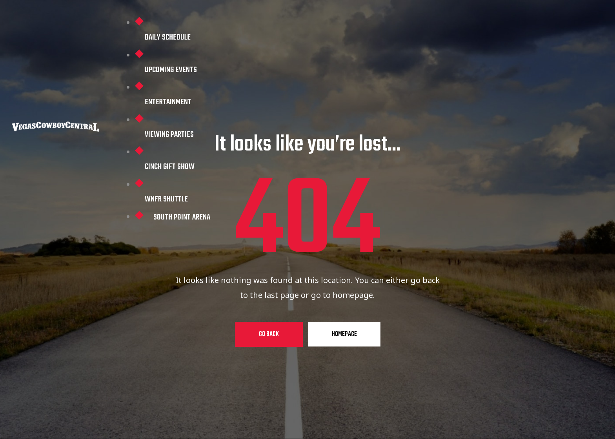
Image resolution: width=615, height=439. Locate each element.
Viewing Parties (169, 135)
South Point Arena (181, 217)
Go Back (269, 334)
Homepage (344, 334)
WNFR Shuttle (166, 199)
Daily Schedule (168, 37)
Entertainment (168, 102)
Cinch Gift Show (170, 167)
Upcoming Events (171, 70)
